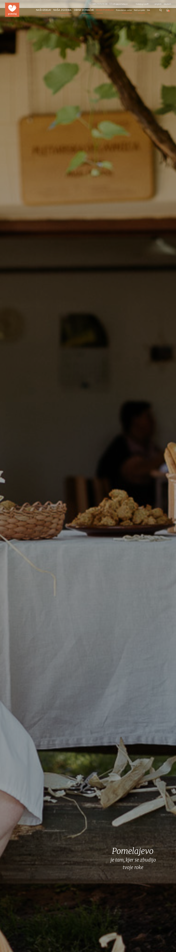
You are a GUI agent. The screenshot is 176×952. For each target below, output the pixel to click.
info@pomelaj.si (118, 4)
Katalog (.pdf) (142, 4)
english (158, 4)
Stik (148, 10)
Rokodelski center (124, 10)
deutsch (167, 4)
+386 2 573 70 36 (98, 4)
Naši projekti (139, 10)
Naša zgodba (62, 10)
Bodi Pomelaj (105, 10)
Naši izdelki (43, 10)
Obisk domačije (84, 10)
